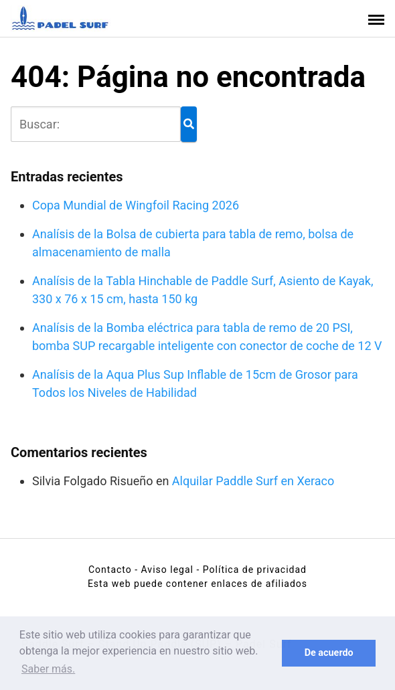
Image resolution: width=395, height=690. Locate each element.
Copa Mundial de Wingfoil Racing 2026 (135, 205)
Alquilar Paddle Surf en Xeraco (253, 481)
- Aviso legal (164, 569)
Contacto (110, 569)
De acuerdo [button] (329, 653)
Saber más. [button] (48, 669)
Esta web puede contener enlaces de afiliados (197, 583)
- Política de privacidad (251, 569)
